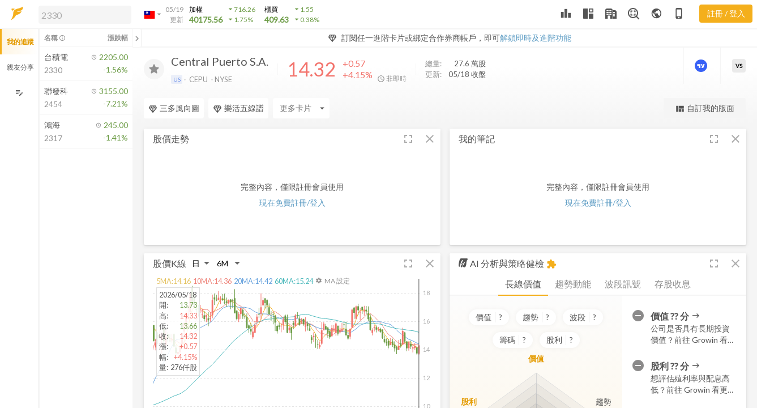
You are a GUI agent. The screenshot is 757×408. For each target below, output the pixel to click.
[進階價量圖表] (702, 66)
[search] (85, 15)
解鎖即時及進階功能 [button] (535, 37)
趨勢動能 (573, 283)
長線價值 (523, 283)
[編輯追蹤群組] (19, 92)
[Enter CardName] (172, 108)
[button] (82, 14)
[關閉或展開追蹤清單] (137, 38)
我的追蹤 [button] (20, 41)
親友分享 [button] (20, 67)
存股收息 (673, 283)
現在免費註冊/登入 (292, 202)
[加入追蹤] (154, 69)
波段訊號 (623, 283)
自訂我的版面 (704, 108)
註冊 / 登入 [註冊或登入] (726, 13)
